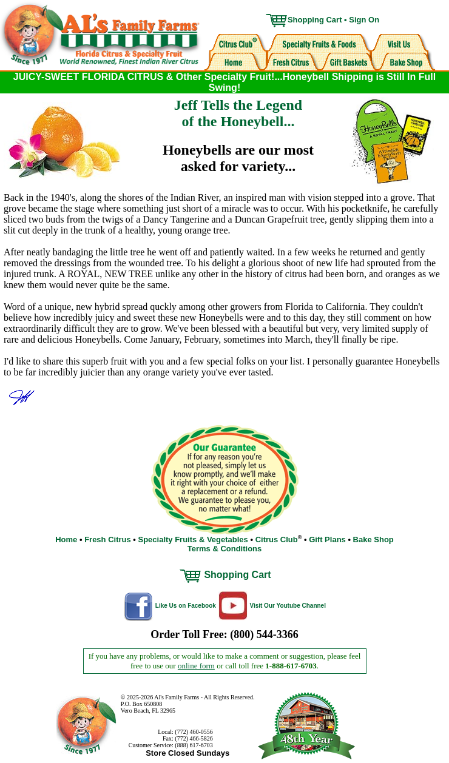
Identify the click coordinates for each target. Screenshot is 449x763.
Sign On (364, 19)
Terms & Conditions (224, 548)
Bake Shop (373, 539)
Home (66, 539)
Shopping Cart (315, 19)
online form (196, 665)
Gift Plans (327, 539)
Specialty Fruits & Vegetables (193, 539)
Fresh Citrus (107, 539)
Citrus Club (276, 539)
